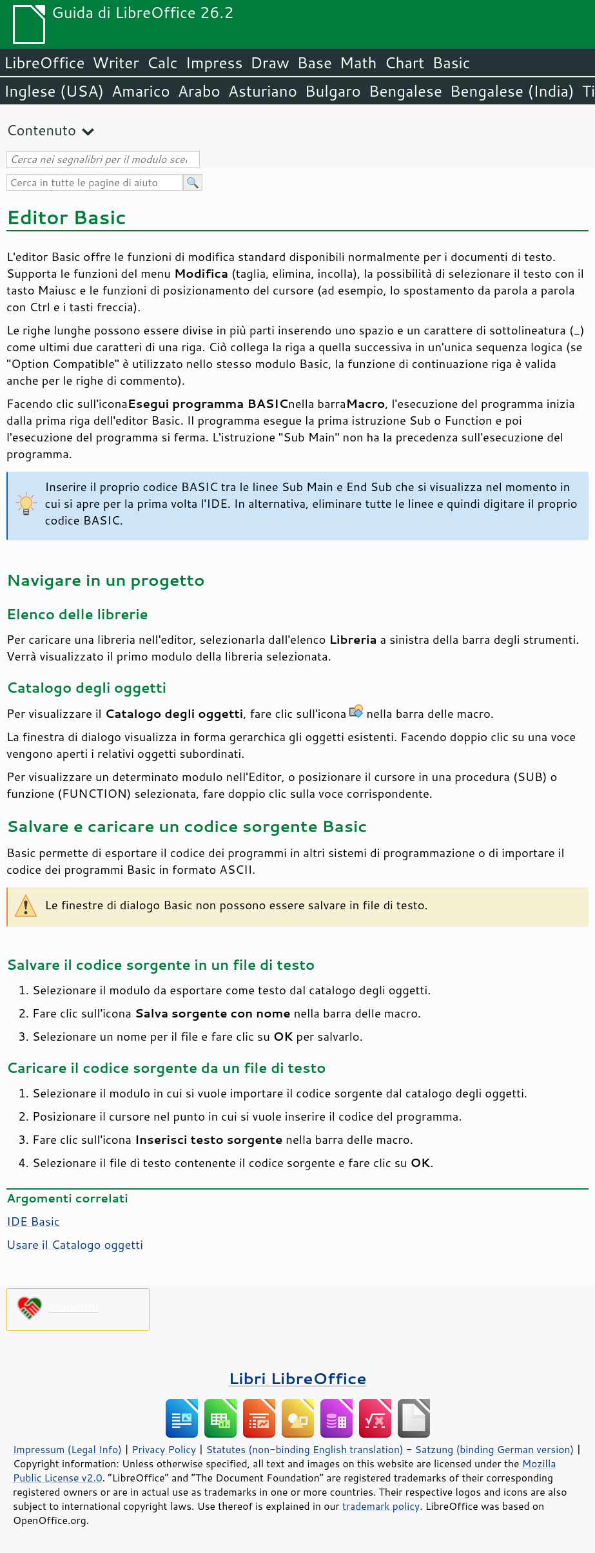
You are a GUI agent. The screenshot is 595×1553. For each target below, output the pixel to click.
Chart (404, 62)
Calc (162, 62)
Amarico (141, 91)
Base (314, 62)
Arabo (199, 91)
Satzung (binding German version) (494, 1449)
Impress (214, 62)
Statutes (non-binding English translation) (304, 1449)
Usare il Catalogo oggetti (74, 1244)
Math (358, 62)
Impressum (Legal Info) (67, 1449)
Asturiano (262, 91)
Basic (451, 62)
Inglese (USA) (54, 91)
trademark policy (381, 1506)
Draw (269, 62)
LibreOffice (44, 62)
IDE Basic (33, 1221)
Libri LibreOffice (297, 1378)
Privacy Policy (164, 1449)
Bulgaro (333, 91)
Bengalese (405, 91)
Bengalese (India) (512, 91)
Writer (115, 62)
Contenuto (41, 130)
